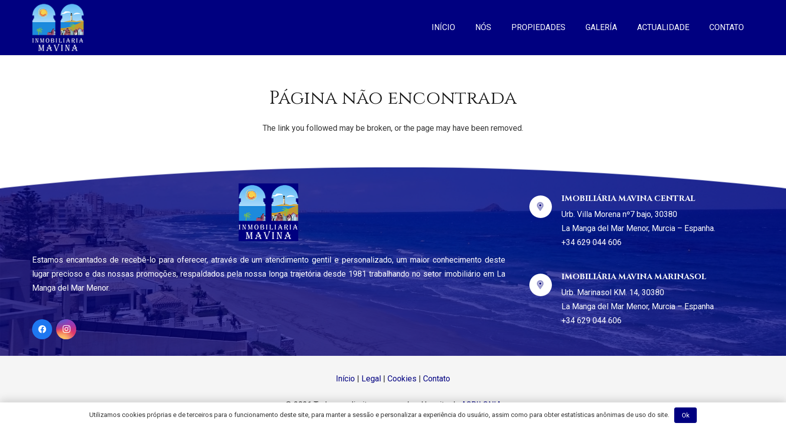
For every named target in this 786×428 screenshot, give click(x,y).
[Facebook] (42, 329)
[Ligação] (58, 28)
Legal (371, 378)
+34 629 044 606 (591, 242)
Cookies (402, 378)
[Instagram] (66, 329)
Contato (436, 378)
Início (345, 378)
